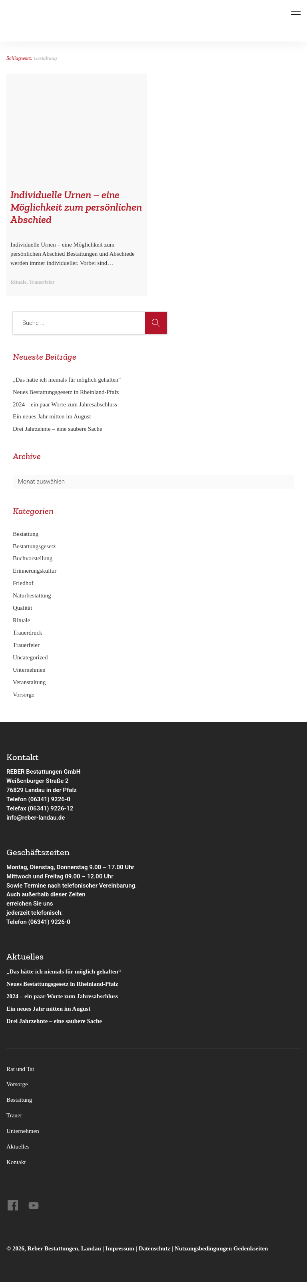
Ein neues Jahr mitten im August (52, 416)
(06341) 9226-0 (49, 922)
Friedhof (23, 583)
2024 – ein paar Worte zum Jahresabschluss (65, 404)
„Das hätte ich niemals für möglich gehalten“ (67, 379)
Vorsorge (23, 694)
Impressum (121, 1248)
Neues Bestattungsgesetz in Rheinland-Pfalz (66, 392)
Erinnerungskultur (34, 570)
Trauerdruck (27, 632)
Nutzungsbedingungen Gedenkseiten (221, 1248)
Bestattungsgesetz (34, 546)
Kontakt (16, 1162)
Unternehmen (29, 670)
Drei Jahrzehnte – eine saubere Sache (57, 429)
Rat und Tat (20, 1069)
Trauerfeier (26, 645)
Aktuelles (18, 1146)
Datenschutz (154, 1248)
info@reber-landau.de (35, 817)
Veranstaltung (29, 682)
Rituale (21, 620)
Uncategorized (30, 657)
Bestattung (25, 534)
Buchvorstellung (32, 558)
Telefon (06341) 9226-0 (38, 799)
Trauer (14, 1115)
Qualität (22, 608)
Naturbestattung (32, 595)
